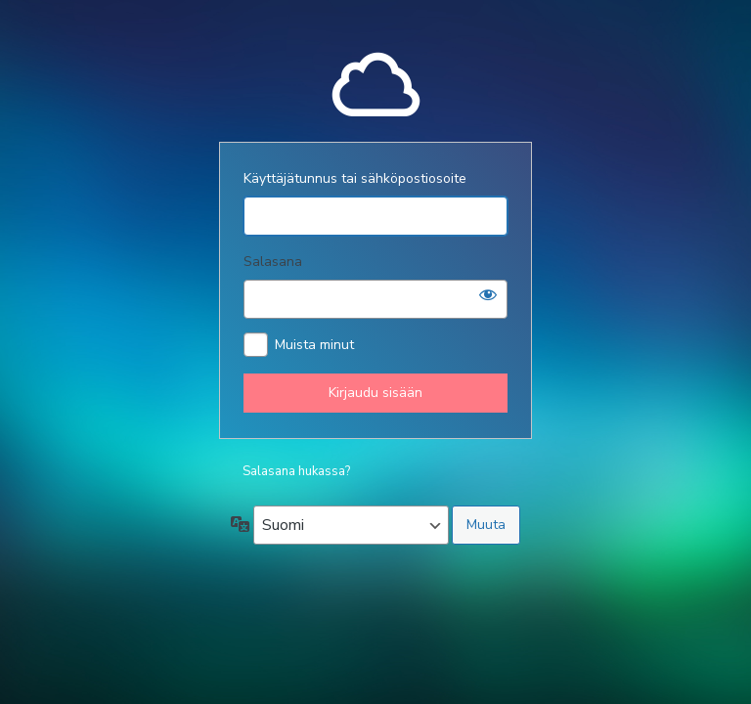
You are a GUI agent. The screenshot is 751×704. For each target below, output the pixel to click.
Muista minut (314, 344)
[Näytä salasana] (488, 294)
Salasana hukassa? (296, 471)
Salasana (272, 261)
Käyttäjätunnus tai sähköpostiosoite (354, 178)
